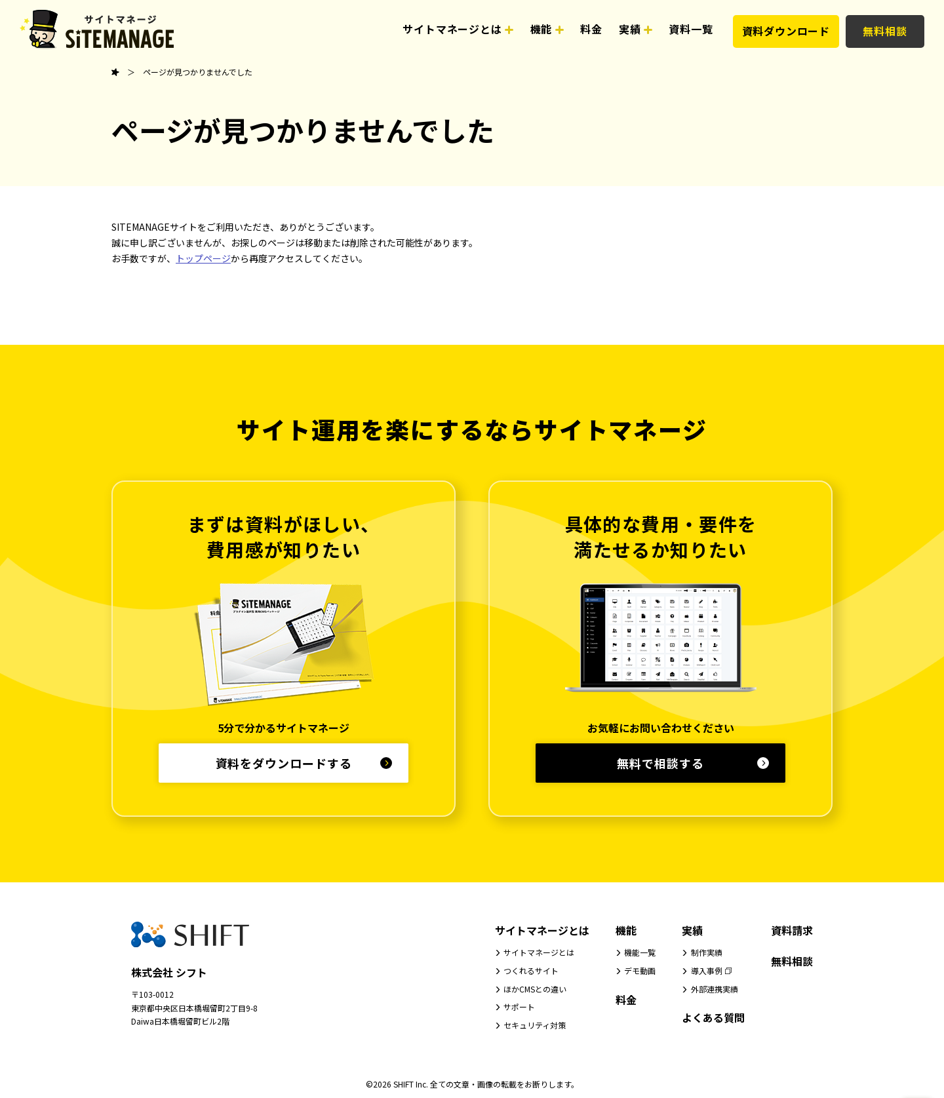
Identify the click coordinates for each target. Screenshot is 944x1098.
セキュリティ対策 (534, 1024)
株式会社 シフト (169, 972)
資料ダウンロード (786, 31)
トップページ (203, 258)
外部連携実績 (714, 988)
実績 (692, 930)
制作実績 (706, 952)
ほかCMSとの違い (534, 988)
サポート (519, 1006)
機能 (626, 930)
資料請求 (792, 930)
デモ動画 (640, 970)
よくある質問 (713, 1017)
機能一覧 (640, 952)
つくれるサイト (531, 970)
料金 (626, 1000)
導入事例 (706, 970)
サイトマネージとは (542, 930)
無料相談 (885, 31)
